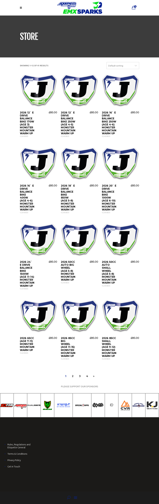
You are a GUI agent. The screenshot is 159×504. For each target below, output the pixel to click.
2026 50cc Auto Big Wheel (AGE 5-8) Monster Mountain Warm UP (68, 270)
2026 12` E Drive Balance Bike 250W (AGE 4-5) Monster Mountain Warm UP (68, 123)
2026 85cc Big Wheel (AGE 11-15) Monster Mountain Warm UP (68, 347)
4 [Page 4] (87, 376)
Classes (24, 136)
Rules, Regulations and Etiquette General (18, 446)
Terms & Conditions (17, 453)
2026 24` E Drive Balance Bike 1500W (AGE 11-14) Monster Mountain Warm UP (27, 273)
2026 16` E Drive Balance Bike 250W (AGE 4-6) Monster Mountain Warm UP (109, 123)
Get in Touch (13, 466)
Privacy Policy (14, 460)
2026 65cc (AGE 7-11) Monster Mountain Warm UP (27, 344)
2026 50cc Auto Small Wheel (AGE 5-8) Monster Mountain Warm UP (109, 272)
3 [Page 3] (80, 376)
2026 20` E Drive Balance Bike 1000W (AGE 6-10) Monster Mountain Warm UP (109, 197)
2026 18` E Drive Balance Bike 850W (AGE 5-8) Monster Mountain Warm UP (68, 197)
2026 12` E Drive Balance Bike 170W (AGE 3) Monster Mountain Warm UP (27, 123)
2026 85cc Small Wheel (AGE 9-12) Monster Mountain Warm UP (109, 347)
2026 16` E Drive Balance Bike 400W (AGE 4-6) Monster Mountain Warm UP (27, 197)
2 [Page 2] (72, 376)
